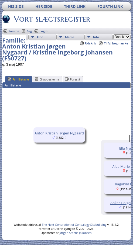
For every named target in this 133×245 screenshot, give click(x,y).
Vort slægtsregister (51, 18)
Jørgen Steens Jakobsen (75, 233)
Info (96, 37)
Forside (13, 31)
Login (43, 31)
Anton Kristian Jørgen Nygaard (59, 133)
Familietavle (18, 79)
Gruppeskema (47, 79)
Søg (29, 31)
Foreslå (72, 79)
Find (40, 37)
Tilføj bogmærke (116, 43)
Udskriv (90, 43)
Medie (69, 37)
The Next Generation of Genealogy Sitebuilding (74, 225)
